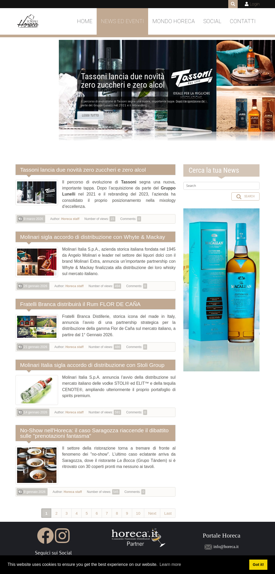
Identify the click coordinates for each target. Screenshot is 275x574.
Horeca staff (70, 219)
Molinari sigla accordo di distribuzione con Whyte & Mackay (92, 237)
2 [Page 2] (56, 513)
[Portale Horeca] (28, 21)
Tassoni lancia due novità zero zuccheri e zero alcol (83, 170)
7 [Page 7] (107, 513)
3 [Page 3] (66, 513)
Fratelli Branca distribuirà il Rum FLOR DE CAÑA (80, 304)
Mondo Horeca (173, 21)
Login (255, 4)
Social (212, 21)
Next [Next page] (152, 513)
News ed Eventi (122, 21)
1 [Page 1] (46, 513)
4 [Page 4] (77, 513)
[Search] (221, 186)
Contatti (243, 21)
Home (84, 21)
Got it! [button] (258, 564)
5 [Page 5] (87, 513)
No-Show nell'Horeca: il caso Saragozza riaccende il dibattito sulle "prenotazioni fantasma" (94, 433)
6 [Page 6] (97, 513)
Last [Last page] (168, 513)
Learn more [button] (170, 564)
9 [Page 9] (127, 513)
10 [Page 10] (138, 513)
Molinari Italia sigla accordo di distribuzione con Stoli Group (92, 365)
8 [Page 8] (117, 513)
